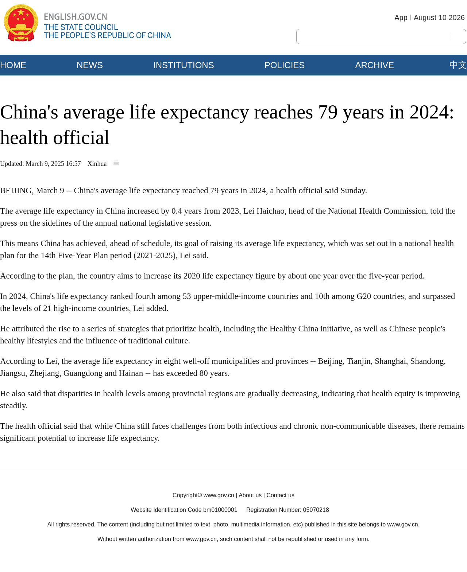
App (401, 17)
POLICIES (285, 65)
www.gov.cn (219, 495)
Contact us (280, 495)
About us (250, 495)
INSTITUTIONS (183, 65)
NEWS (90, 65)
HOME (13, 65)
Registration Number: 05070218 (287, 510)
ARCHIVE (374, 65)
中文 (458, 65)
